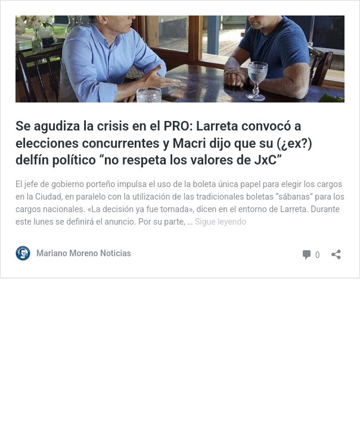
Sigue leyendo (221, 221)
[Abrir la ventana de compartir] (336, 250)
